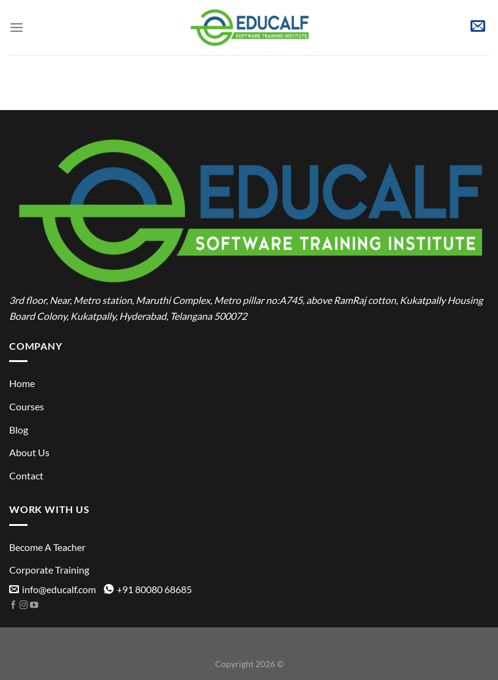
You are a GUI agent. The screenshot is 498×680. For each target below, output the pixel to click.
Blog (18, 429)
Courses (26, 406)
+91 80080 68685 (148, 589)
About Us (29, 452)
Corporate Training (49, 569)
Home (22, 383)
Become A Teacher (47, 547)
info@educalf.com (52, 589)
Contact (26, 475)
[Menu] (16, 27)
